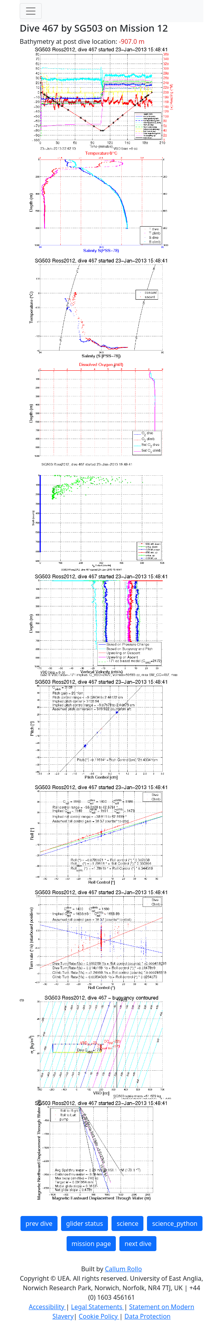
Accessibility (47, 1306)
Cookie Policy (99, 1316)
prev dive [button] (39, 1223)
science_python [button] (174, 1223)
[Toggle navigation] (31, 11)
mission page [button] (91, 1243)
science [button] (127, 1223)
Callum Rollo (123, 1269)
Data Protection (148, 1316)
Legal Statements (97, 1306)
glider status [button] (84, 1223)
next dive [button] (138, 1243)
